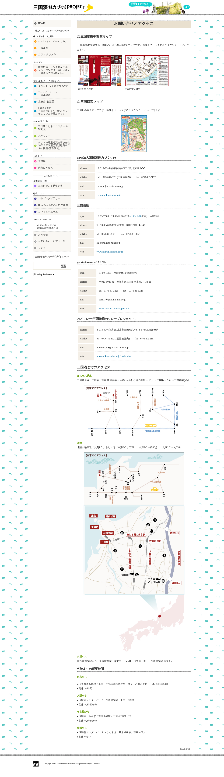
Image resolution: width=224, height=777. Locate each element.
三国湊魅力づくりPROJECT (63, 7)
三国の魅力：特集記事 (50, 186)
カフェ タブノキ (47, 54)
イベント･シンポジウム (53, 86)
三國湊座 (43, 48)
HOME (41, 23)
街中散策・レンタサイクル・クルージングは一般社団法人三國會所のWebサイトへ (54, 70)
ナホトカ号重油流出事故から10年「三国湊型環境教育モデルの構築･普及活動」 (54, 145)
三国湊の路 (47, 93)
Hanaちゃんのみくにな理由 (53, 205)
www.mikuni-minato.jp (109, 195)
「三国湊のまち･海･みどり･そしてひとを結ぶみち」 (53, 111)
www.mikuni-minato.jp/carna (114, 308)
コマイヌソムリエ (48, 211)
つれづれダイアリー (49, 198)
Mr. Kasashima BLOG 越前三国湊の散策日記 (47, 226)
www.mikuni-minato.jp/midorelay (114, 356)
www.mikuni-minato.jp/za (109, 251)
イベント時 (135, 216)
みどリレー (44, 136)
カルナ (52, 41)
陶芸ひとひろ (45, 167)
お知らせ (43, 234)
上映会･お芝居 (46, 101)
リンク (42, 248)
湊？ (187, 7)
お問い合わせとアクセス (51, 241)
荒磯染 (42, 161)
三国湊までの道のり (140, 4)
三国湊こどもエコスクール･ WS (53, 128)
